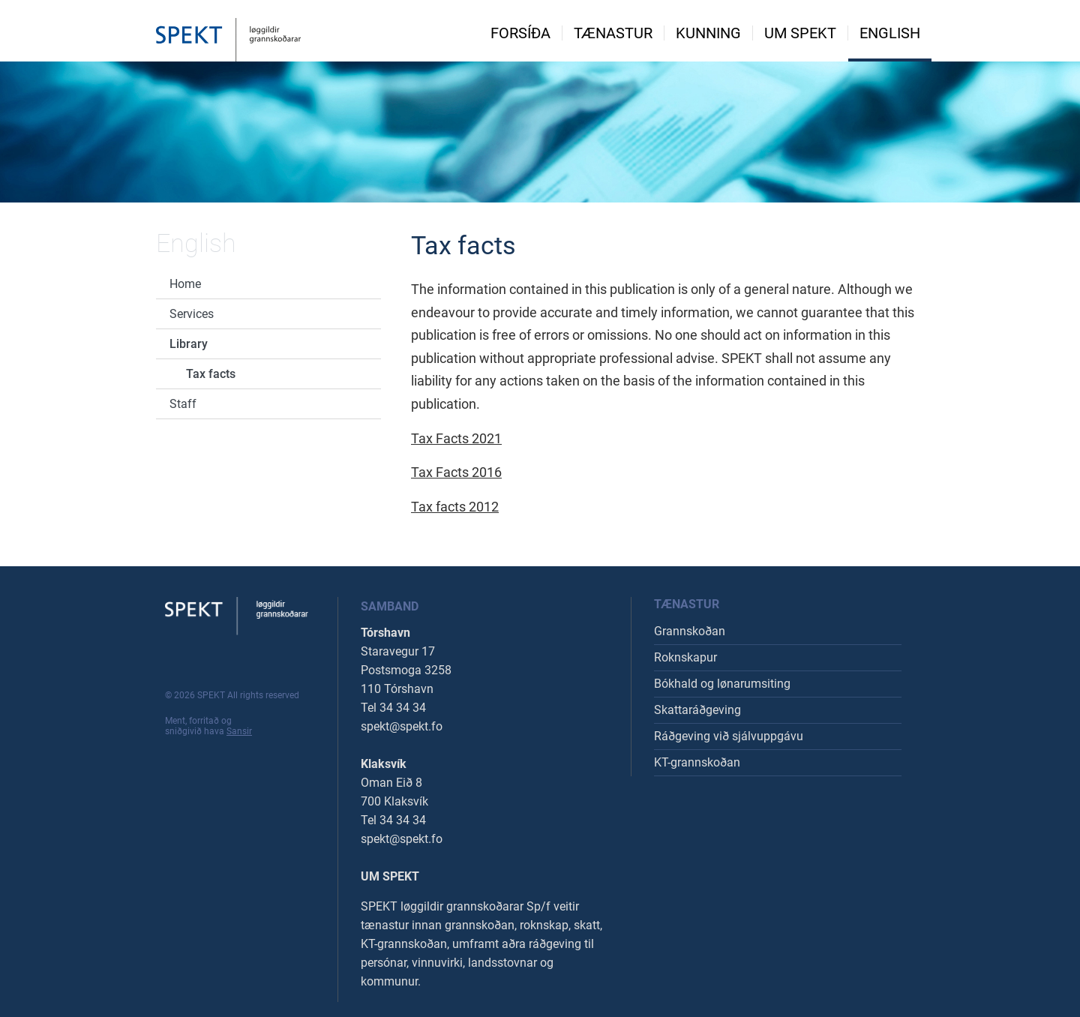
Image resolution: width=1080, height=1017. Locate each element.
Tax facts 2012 (455, 506)
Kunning (708, 33)
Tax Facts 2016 (456, 472)
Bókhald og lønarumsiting (722, 683)
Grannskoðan (689, 631)
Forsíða (520, 33)
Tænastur (613, 33)
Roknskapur (685, 657)
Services (192, 314)
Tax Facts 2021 (456, 438)
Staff (183, 404)
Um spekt (800, 33)
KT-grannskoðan (697, 762)
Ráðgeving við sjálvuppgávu (728, 736)
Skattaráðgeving (697, 710)
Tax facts (211, 374)
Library (189, 344)
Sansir (239, 731)
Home (185, 284)
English (890, 33)
